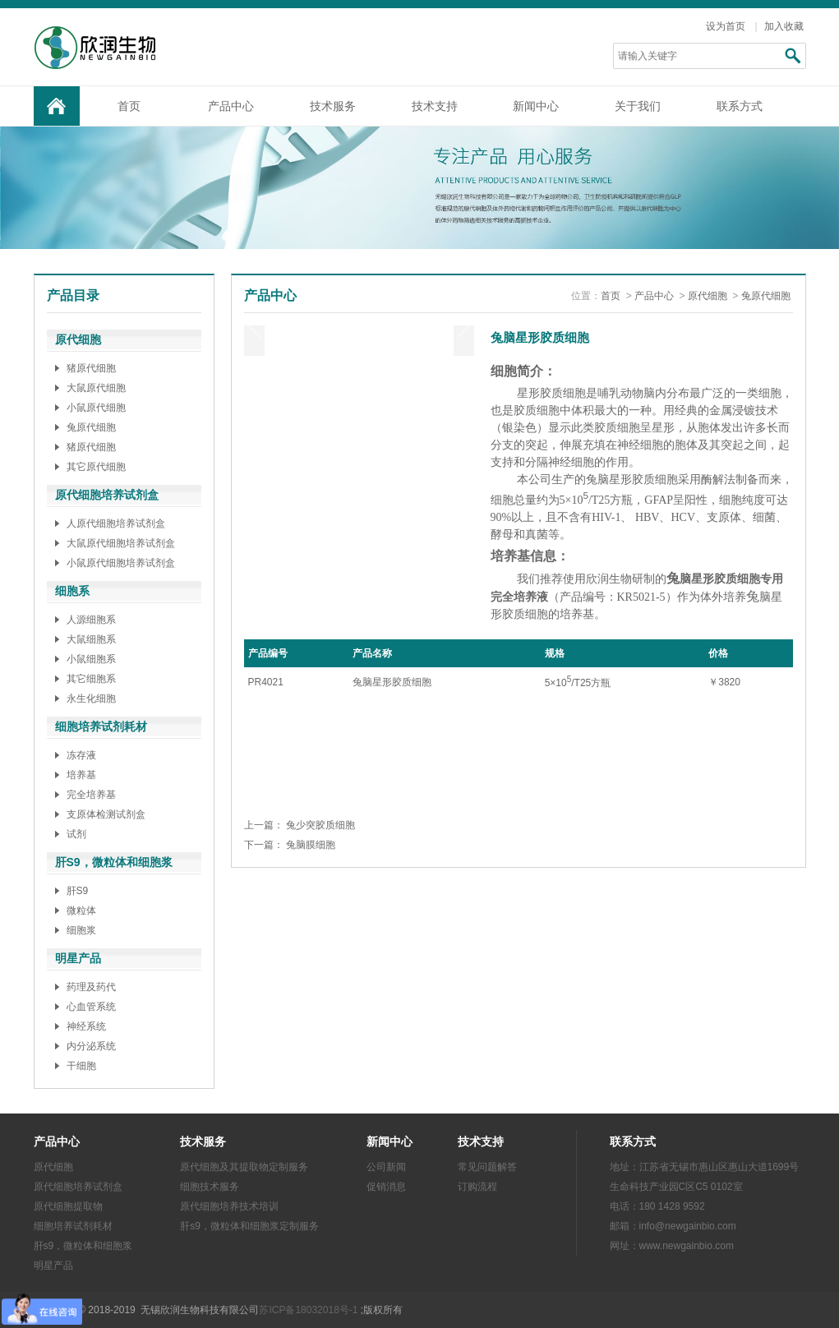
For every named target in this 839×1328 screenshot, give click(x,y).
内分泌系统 (91, 1046)
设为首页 (725, 26)
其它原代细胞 (96, 467)
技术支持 (435, 106)
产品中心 (231, 106)
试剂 (76, 834)
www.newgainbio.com (686, 1246)
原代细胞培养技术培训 (229, 1206)
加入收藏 (784, 26)
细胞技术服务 (209, 1186)
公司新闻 (386, 1167)
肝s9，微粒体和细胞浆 (83, 1246)
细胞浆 (81, 930)
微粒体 (81, 910)
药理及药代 (91, 987)
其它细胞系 (91, 679)
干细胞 (81, 1066)
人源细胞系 (91, 619)
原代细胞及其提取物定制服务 (244, 1167)
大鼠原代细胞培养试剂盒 (121, 543)
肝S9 (78, 891)
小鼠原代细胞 (96, 407)
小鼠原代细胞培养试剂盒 (121, 563)
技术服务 (333, 106)
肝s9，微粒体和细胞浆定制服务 (249, 1226)
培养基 (81, 775)
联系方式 (740, 106)
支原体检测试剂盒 (106, 814)
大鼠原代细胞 (96, 388)
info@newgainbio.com (687, 1226)
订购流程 (477, 1186)
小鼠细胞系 (91, 659)
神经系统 (86, 1026)
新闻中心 (536, 106)
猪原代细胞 (91, 368)
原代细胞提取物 (68, 1206)
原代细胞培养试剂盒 (78, 1186)
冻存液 (81, 755)
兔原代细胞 (91, 427)
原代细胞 (707, 296)
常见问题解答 (487, 1167)
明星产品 (53, 1265)
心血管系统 (91, 1006)
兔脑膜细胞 (310, 845)
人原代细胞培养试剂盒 (116, 523)
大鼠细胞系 (91, 639)
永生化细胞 (91, 698)
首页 (129, 106)
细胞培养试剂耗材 (73, 1226)
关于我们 (638, 106)
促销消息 (386, 1186)
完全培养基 (91, 794)
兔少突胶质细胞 (320, 825)
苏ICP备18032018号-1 (308, 1310)
